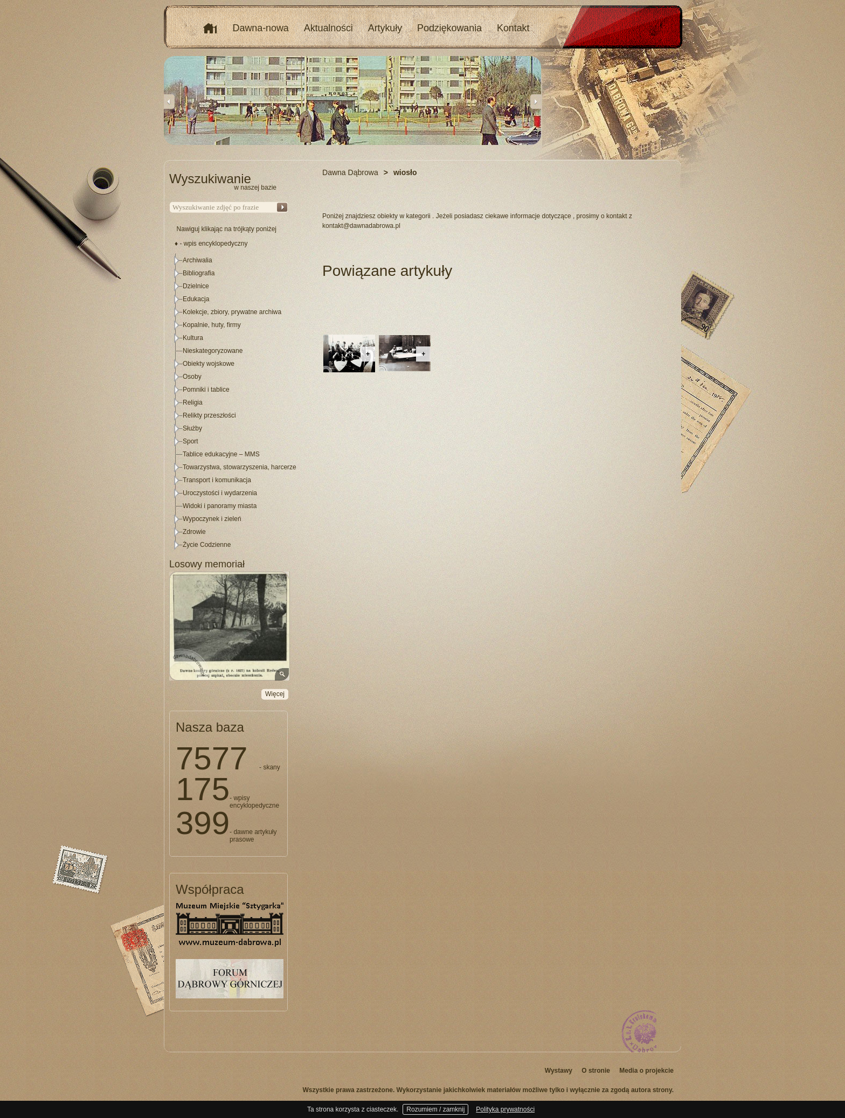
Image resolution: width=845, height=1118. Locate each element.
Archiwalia (197, 260)
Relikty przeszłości (209, 415)
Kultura (193, 338)
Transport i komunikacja (217, 480)
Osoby (192, 376)
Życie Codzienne (207, 544)
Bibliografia (198, 273)
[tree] (229, 402)
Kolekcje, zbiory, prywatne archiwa (232, 312)
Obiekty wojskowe (208, 363)
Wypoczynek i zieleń (212, 519)
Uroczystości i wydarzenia (220, 493)
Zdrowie (194, 532)
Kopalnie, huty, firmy (212, 325)
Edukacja (196, 299)
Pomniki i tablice (206, 389)
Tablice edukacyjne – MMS (221, 454)
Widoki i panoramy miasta (220, 506)
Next (536, 101)
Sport (190, 441)
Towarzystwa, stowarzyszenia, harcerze (239, 467)
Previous (169, 101)
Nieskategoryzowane (213, 351)
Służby (192, 428)
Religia (193, 402)
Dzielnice (196, 286)
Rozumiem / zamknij (435, 1109)
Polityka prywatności (505, 1109)
